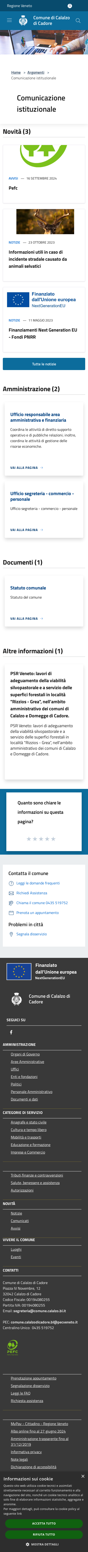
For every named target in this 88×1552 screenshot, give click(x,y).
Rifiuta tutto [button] (44, 1535)
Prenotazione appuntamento (33, 1378)
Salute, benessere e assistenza (35, 1182)
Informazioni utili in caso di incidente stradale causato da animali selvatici (38, 259)
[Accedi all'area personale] (69, 5)
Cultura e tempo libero (28, 1129)
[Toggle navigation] (9, 20)
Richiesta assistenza (27, 1400)
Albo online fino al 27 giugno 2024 (38, 1431)
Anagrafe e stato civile (28, 1122)
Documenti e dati (24, 1099)
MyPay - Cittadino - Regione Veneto (39, 1423)
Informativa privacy (26, 1452)
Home (16, 72)
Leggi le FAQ (21, 1393)
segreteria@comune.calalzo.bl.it (39, 1311)
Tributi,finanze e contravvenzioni (37, 1175)
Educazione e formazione (30, 1144)
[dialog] (44, 1512)
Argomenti (35, 72)
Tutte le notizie (44, 364)
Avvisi (13, 178)
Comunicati (20, 1220)
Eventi (16, 1257)
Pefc (13, 187)
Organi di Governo (25, 1054)
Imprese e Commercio (28, 1152)
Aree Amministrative (27, 1061)
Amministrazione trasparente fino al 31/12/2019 (40, 1441)
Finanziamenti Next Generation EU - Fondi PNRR (43, 333)
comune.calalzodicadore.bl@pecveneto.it (44, 1322)
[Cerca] (78, 20)
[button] (44, 1544)
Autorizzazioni (22, 1190)
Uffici (15, 1069)
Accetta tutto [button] (44, 1523)
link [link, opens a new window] (19, 1514)
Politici (16, 1084)
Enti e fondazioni (24, 1076)
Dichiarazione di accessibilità (33, 1467)
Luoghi (16, 1249)
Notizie (14, 242)
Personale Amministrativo (31, 1091)
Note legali (19, 1459)
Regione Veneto (19, 5)
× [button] (82, 1476)
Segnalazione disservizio (30, 1385)
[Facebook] (11, 1032)
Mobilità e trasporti (26, 1137)
